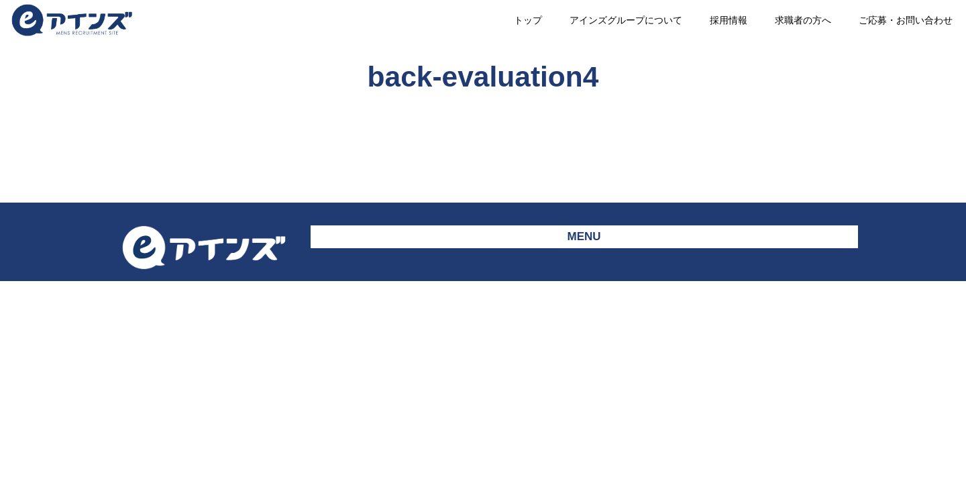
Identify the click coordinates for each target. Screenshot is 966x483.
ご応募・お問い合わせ (906, 20)
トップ (528, 20)
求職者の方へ (803, 20)
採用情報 (728, 20)
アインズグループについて (626, 20)
